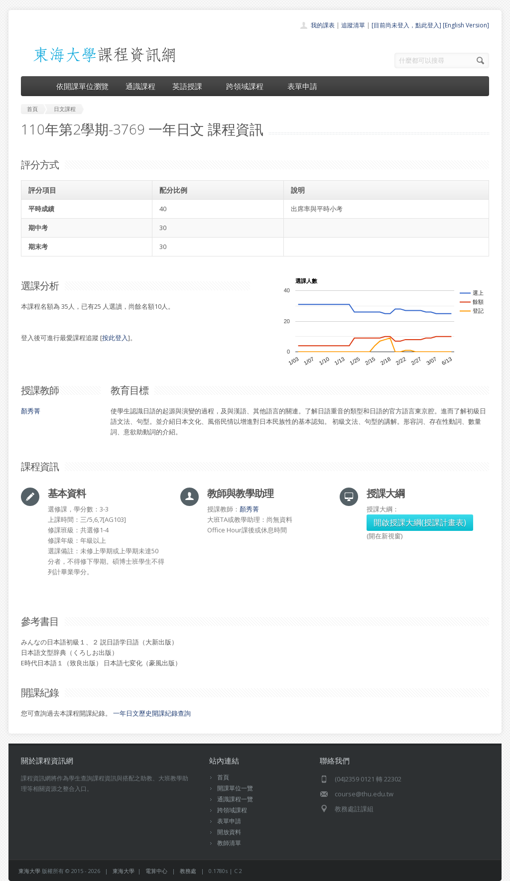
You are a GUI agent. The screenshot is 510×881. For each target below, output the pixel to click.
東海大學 (29, 871)
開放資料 (229, 832)
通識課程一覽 (235, 799)
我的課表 (323, 25)
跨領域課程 (248, 86)
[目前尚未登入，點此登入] (406, 25)
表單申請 (302, 86)
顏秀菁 (30, 410)
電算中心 (156, 871)
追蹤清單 (353, 25)
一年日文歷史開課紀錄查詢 (152, 713)
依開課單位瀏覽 (82, 86)
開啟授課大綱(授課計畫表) (420, 522)
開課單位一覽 (235, 788)
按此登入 (115, 337)
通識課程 (140, 86)
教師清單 (229, 843)
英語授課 (190, 86)
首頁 (223, 777)
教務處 (188, 871)
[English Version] (466, 25)
